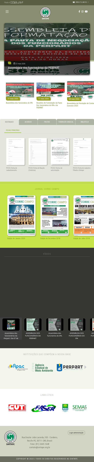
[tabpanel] (47, 130)
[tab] (11, 329)
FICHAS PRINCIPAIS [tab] (12, 130)
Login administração (76, 433)
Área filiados (80, 2)
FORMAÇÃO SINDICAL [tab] (66, 122)
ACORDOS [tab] (28, 122)
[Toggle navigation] (7, 11)
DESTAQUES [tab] (9, 122)
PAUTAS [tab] (47, 122)
